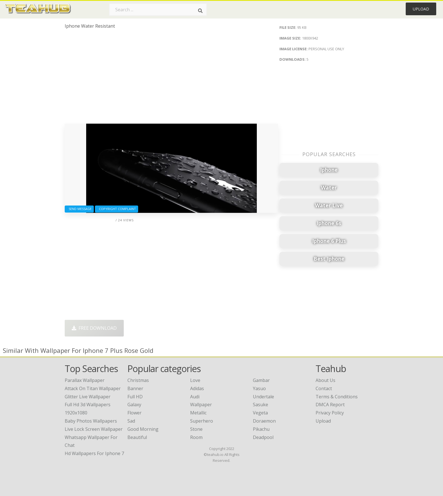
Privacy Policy (330, 413)
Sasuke (260, 404)
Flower (134, 413)
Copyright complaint (116, 209)
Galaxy (134, 404)
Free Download (94, 328)
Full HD (135, 397)
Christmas (138, 380)
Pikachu (261, 429)
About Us (325, 380)
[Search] (200, 10)
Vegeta (260, 413)
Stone (196, 429)
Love (195, 380)
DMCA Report (330, 404)
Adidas (197, 388)
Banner (135, 388)
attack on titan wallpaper (93, 388)
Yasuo (259, 388)
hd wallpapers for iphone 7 (94, 453)
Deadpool (263, 437)
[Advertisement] (171, 78)
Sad (131, 421)
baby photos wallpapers (91, 421)
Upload (421, 9)
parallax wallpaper (85, 380)
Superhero (201, 421)
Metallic (198, 413)
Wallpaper (201, 404)
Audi (194, 397)
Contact (324, 388)
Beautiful (137, 437)
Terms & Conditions (337, 397)
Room (196, 437)
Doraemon (264, 421)
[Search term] (158, 9)
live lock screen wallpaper (94, 429)
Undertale (263, 397)
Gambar (261, 380)
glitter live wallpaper (87, 397)
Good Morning (142, 429)
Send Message (79, 209)
